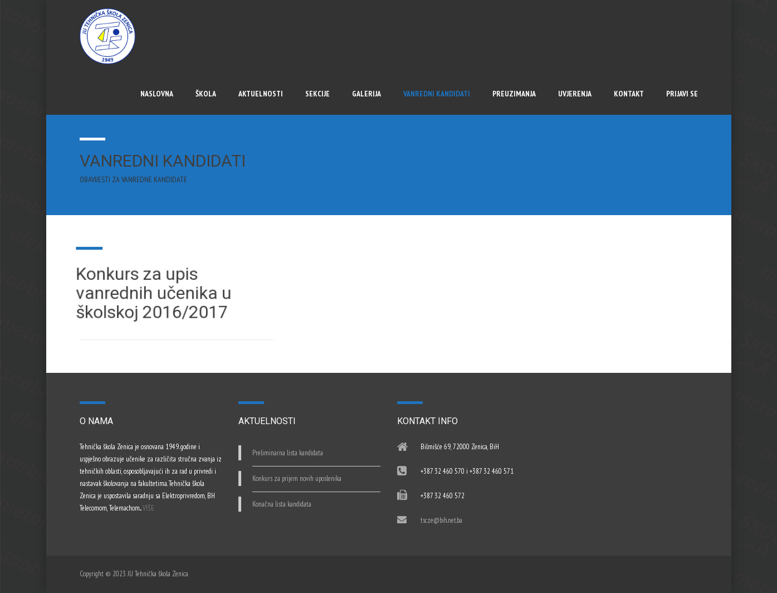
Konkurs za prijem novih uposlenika (296, 478)
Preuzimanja (514, 94)
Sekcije (317, 94)
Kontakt (629, 94)
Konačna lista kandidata (281, 504)
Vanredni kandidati (436, 94)
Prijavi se (682, 94)
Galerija (366, 94)
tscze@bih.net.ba (441, 520)
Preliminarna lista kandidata (287, 453)
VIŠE (148, 508)
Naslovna (156, 94)
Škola (206, 94)
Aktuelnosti (260, 94)
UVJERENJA (575, 94)
